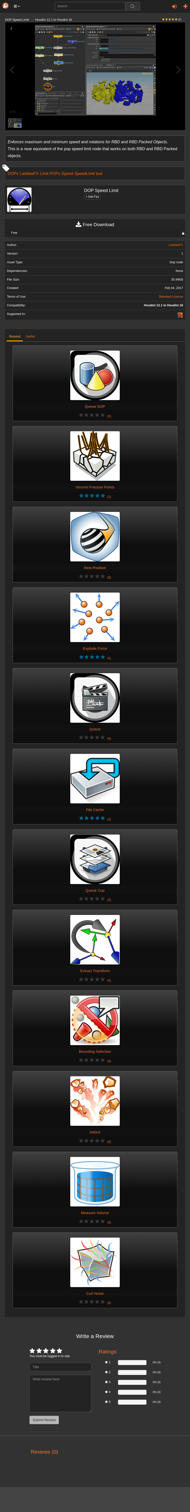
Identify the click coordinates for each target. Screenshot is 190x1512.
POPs (55, 173)
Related (15, 336)
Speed (67, 173)
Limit (44, 173)
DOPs (13, 173)
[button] (17, 6)
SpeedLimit (84, 173)
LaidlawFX (29, 173)
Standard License (171, 296)
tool (99, 173)
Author (30, 336)
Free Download (95, 224)
